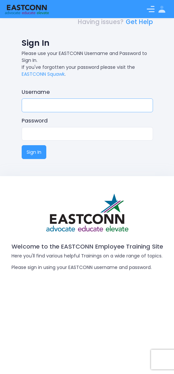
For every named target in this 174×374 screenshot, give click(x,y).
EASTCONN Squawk (43, 74)
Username (36, 92)
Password (35, 120)
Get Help (139, 21)
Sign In (34, 152)
